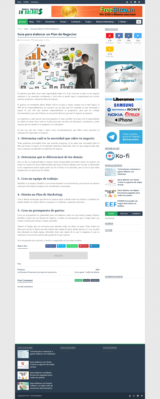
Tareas (63, 22)
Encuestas (50, 22)
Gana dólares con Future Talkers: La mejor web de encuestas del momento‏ (41, 385)
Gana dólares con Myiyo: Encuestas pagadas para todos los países (129, 192)
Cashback (75, 22)
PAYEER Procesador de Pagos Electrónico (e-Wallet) (128, 203)
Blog (19, 2)
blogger (78, 280)
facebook (95, 280)
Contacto (34, 2)
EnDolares (38, 396)
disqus (86, 280)
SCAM (26, 2)
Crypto (88, 22)
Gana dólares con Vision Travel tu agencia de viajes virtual (130, 182)
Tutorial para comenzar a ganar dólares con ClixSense (129, 171)
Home (20, 29)
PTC (38, 22)
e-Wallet (122, 22)
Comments (136, 214)
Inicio (23, 22)
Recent (111, 214)
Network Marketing (105, 22)
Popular (124, 214)
